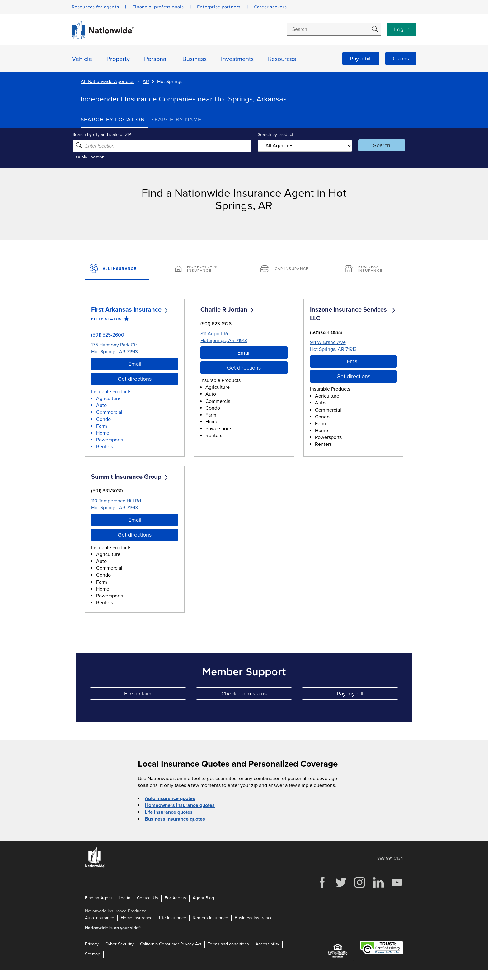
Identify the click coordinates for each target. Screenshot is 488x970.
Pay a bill (361, 58)
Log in (402, 29)
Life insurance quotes (169, 812)
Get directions (135, 378)
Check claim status (256, 695)
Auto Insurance (99, 918)
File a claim (155, 695)
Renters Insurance (210, 918)
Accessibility (267, 944)
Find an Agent (98, 898)
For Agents (175, 898)
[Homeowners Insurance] (201, 269)
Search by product (275, 134)
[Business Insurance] (371, 269)
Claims (401, 58)
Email (134, 363)
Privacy (92, 944)
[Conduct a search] (328, 29)
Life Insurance (172, 918)
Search (376, 145)
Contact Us (147, 898)
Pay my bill (367, 695)
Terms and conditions (228, 944)
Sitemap (92, 954)
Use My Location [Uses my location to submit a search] (97, 157)
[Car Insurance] (286, 269)
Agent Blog (203, 898)
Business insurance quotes (175, 819)
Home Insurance (136, 918)
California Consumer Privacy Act (170, 944)
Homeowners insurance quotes (180, 805)
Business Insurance (254, 918)
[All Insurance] (117, 269)
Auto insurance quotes (170, 798)
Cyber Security (119, 944)
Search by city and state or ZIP (110, 134)
